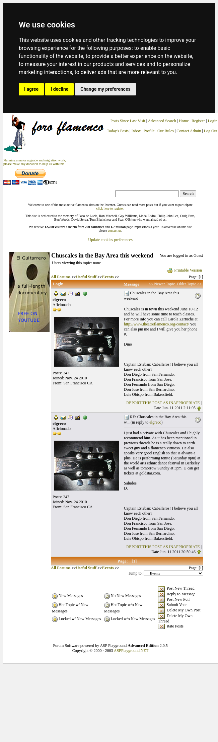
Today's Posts (118, 131)
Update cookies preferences (110, 239)
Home (184, 121)
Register (199, 121)
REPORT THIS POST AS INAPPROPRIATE (163, 402)
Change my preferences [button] (105, 89)
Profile (149, 131)
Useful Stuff (86, 277)
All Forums (60, 277)
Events (108, 277)
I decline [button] (59, 89)
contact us (114, 230)
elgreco (155, 422)
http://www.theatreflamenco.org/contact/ (156, 324)
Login (212, 121)
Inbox (136, 131)
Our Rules (165, 131)
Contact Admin (188, 131)
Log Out (210, 131)
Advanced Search (162, 121)
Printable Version (184, 270)
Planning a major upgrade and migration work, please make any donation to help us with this (34, 162)
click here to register (110, 208)
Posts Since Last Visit (128, 121)
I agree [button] (31, 89)
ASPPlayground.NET (131, 650)
